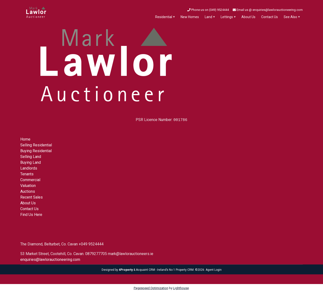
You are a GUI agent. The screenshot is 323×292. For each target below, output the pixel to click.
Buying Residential (36, 151)
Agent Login (214, 269)
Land (208, 17)
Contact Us (269, 17)
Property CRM (185, 269)
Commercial (30, 180)
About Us (248, 17)
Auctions (27, 191)
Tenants (27, 174)
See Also (290, 17)
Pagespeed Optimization (151, 288)
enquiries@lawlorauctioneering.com (50, 259)
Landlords (28, 168)
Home (25, 139)
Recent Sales (31, 197)
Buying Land (30, 162)
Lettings (227, 17)
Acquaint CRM (145, 269)
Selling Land (30, 156)
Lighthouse (181, 288)
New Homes (190, 17)
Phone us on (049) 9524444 (208, 10)
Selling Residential (36, 145)
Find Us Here (31, 214)
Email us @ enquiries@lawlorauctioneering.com (268, 10)
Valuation (28, 185)
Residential (163, 17)
